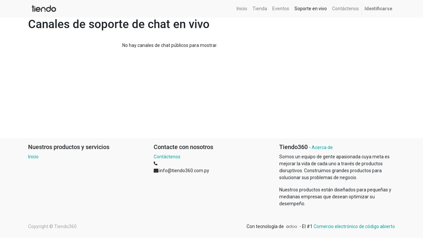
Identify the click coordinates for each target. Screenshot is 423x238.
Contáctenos (167, 156)
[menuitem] (242, 9)
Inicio (33, 156)
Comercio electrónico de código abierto (354, 226)
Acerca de (322, 147)
